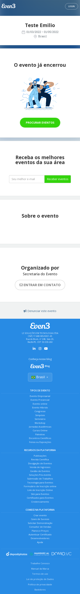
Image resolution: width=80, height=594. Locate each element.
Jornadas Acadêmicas (40, 426)
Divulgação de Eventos (40, 463)
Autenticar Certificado (40, 534)
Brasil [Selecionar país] (40, 377)
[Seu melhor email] (27, 179)
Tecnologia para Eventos (40, 482)
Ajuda (40, 542)
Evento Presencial (40, 399)
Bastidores (40, 589)
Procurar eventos (40, 122)
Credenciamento (40, 501)
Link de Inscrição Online (40, 490)
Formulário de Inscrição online (40, 486)
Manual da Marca (40, 568)
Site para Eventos (40, 493)
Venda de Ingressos (40, 467)
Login (71, 6)
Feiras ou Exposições (40, 442)
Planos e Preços (40, 530)
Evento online (40, 403)
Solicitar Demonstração (40, 523)
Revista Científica (40, 459)
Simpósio (40, 415)
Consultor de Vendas (40, 526)
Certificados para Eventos (40, 497)
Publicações (40, 455)
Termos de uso (40, 573)
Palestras (40, 434)
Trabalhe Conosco (40, 563)
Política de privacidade (40, 584)
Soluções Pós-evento (40, 474)
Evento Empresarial (40, 396)
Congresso (40, 411)
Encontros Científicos (40, 438)
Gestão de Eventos (40, 471)
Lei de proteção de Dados (40, 579)
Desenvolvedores (40, 538)
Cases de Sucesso (40, 519)
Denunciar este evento (40, 311)
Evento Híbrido (40, 407)
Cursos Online (40, 430)
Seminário (40, 418)
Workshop (40, 422)
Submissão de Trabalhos (40, 478)
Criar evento (40, 515)
